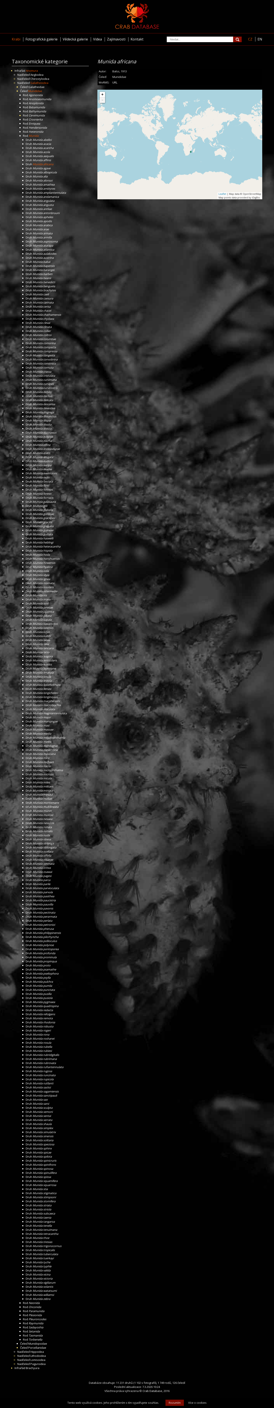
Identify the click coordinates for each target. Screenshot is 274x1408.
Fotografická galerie (41, 39)
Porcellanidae (37, 1348)
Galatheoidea (39, 83)
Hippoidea (37, 1352)
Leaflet (222, 193)
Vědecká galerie (75, 39)
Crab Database (152, 1391)
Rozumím (175, 1403)
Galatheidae (36, 87)
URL (114, 82)
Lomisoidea (37, 1360)
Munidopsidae (37, 1343)
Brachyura (32, 1368)
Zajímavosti (116, 39)
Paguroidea (38, 1364)
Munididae (35, 91)
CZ (250, 39)
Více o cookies (197, 1403)
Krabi (16, 39)
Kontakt (137, 39)
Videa (97, 39)
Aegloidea (36, 75)
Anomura (32, 71)
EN (260, 39)
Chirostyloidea (39, 79)
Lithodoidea (38, 1356)
